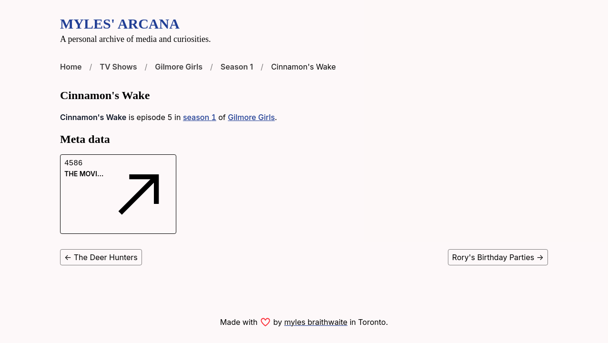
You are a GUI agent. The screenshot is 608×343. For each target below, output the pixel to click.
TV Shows (118, 66)
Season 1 (237, 66)
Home (71, 66)
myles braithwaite (315, 322)
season (199, 117)
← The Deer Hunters (101, 257)
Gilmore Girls (179, 66)
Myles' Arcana (120, 23)
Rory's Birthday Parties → (498, 257)
